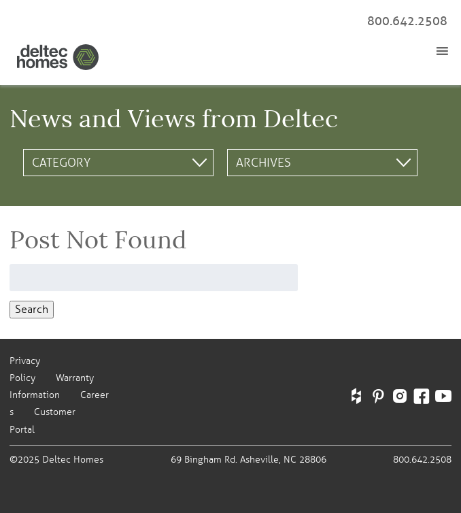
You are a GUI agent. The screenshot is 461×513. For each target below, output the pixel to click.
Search (31, 309)
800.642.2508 (407, 21)
